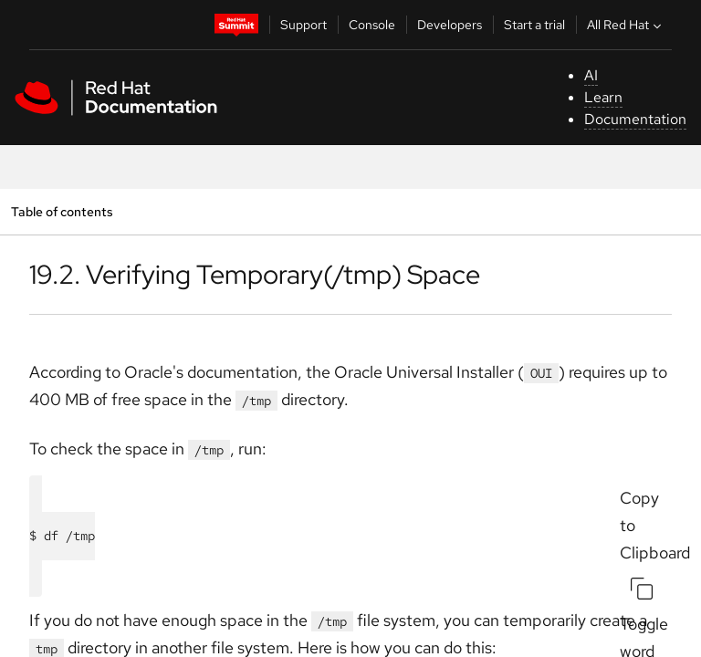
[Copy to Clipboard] (642, 588)
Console (372, 24)
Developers (449, 24)
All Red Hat (626, 24)
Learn (603, 97)
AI (591, 75)
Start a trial (534, 24)
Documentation (635, 119)
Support (303, 24)
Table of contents (61, 211)
